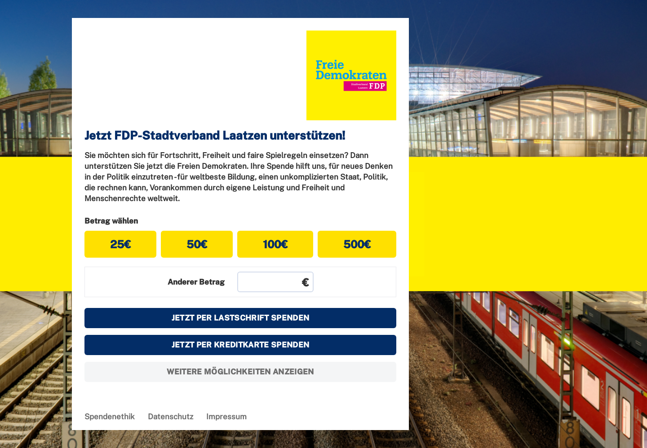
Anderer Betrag (196, 281)
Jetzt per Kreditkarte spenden (241, 344)
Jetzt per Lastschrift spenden (241, 317)
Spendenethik (109, 416)
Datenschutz (170, 416)
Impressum (226, 416)
